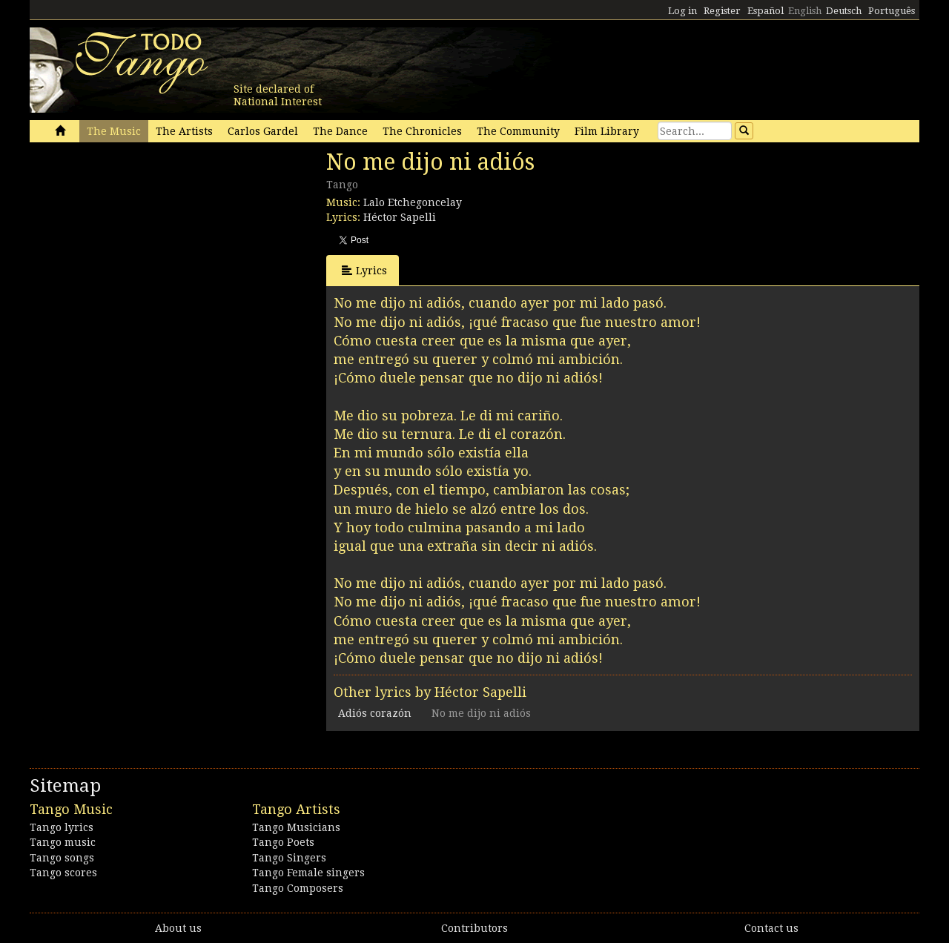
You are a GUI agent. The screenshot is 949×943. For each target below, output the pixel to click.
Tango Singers (289, 858)
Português (891, 10)
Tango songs (62, 858)
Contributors (474, 928)
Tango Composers (297, 888)
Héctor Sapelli (399, 217)
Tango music (63, 842)
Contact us (771, 928)
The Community (518, 131)
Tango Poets (283, 842)
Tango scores (63, 873)
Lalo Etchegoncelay (412, 202)
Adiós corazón (374, 713)
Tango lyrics (61, 827)
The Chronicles (422, 131)
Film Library (607, 131)
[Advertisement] (141, 250)
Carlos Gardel (263, 131)
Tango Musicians (296, 827)
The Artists (184, 131)
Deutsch (844, 10)
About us (178, 928)
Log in (682, 10)
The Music (114, 131)
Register (722, 10)
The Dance (340, 131)
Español (765, 10)
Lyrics (364, 270)
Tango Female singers (308, 873)
